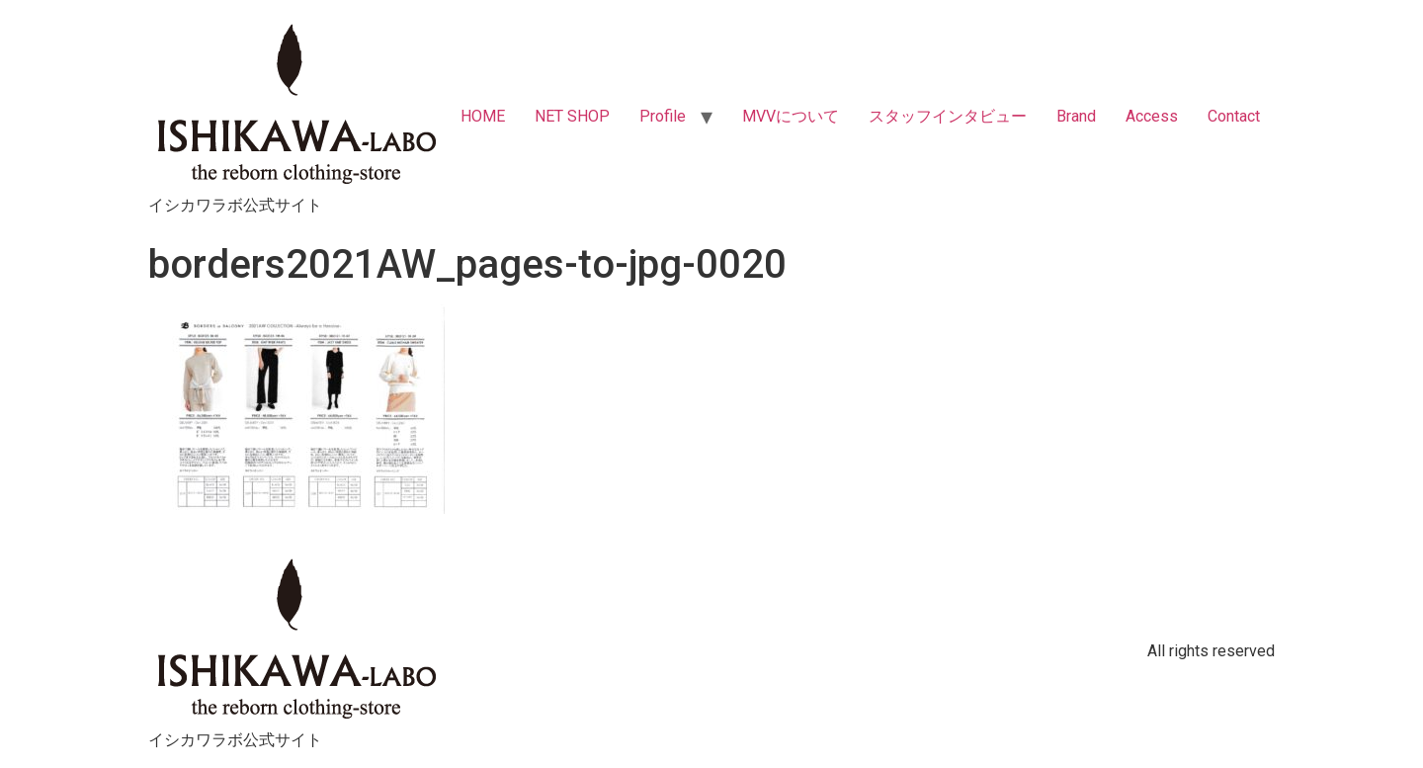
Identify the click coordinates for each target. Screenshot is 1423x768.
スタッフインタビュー (948, 116)
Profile (662, 116)
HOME (482, 116)
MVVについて (790, 116)
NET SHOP (572, 116)
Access (1152, 116)
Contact (1234, 116)
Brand (1076, 116)
